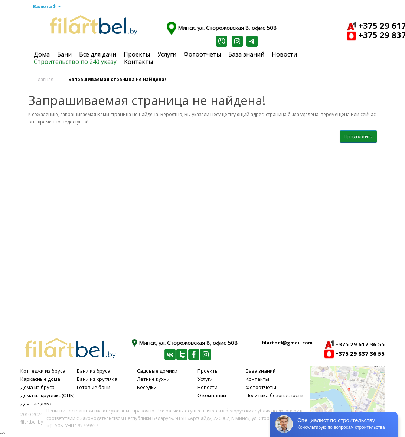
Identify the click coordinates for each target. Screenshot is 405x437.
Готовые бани (93, 387)
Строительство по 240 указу (75, 61)
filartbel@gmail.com (287, 342)
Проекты (137, 54)
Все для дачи (97, 54)
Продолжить (358, 137)
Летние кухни (153, 379)
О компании (211, 395)
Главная (44, 79)
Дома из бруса (37, 387)
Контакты (138, 61)
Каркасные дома (40, 379)
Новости (284, 54)
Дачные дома (36, 403)
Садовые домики (157, 370)
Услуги (166, 54)
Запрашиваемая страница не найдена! (117, 79)
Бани (64, 54)
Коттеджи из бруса (42, 370)
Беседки (147, 387)
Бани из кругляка (97, 379)
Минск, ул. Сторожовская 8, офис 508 (222, 28)
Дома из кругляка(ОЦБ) (47, 395)
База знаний (246, 54)
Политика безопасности (274, 395)
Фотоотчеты (202, 54)
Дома (42, 54)
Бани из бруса (93, 370)
